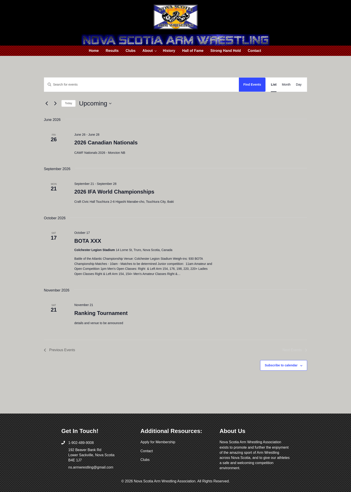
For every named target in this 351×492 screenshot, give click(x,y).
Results (112, 51)
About (147, 51)
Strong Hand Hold (225, 51)
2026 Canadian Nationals (106, 142)
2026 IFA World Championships (114, 192)
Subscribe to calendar (281, 365)
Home (94, 51)
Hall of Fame (192, 51)
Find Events (252, 84)
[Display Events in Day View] (299, 85)
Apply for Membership (157, 442)
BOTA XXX (87, 241)
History (169, 51)
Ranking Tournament (101, 313)
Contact (254, 51)
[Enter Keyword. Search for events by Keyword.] (141, 85)
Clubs (130, 51)
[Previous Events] (46, 103)
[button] (156, 51)
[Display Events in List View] (273, 85)
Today (68, 103)
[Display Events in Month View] (286, 85)
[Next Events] (55, 103)
